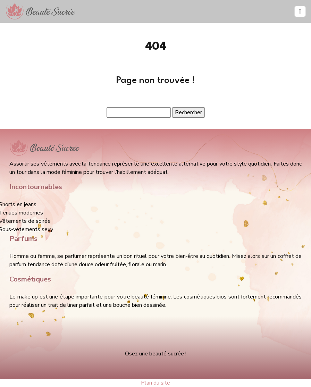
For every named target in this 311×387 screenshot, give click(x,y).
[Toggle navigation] (300, 11)
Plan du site (155, 383)
